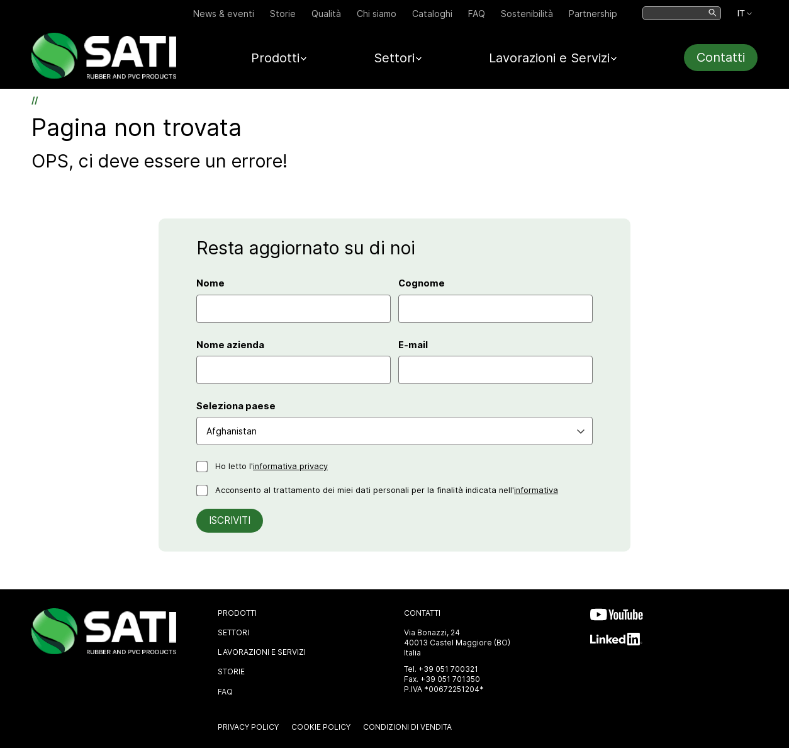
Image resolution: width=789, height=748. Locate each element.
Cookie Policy (320, 727)
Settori (233, 632)
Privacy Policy (248, 727)
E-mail (413, 345)
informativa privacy (290, 466)
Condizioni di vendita (407, 727)
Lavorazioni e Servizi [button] (549, 57)
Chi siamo (376, 13)
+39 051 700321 (448, 669)
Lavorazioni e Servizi (262, 652)
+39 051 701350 (450, 679)
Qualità (326, 13)
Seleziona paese (236, 406)
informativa (536, 490)
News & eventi (223, 13)
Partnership (593, 13)
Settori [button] (394, 57)
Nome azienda (230, 345)
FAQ (476, 13)
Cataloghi (432, 13)
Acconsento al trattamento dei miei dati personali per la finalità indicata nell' (386, 490)
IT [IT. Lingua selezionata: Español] (740, 13)
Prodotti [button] (275, 57)
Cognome (421, 283)
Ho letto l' (271, 466)
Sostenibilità (527, 13)
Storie (283, 13)
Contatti (721, 57)
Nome (210, 283)
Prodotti (237, 613)
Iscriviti (229, 520)
